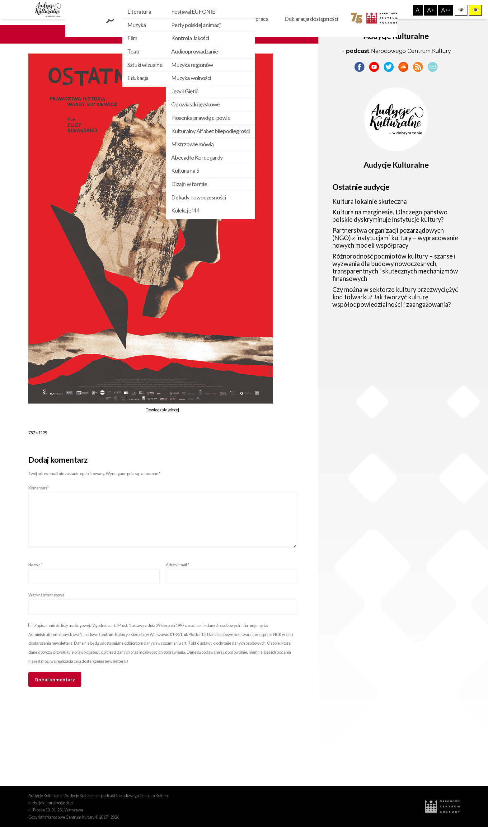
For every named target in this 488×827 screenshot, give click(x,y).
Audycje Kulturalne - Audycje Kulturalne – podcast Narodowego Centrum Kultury (98, 795)
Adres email (177, 564)
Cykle (202, 18)
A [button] (417, 10)
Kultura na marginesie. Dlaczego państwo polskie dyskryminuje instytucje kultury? (390, 215)
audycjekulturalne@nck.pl (50, 802)
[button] (461, 10)
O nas (229, 18)
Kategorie (169, 18)
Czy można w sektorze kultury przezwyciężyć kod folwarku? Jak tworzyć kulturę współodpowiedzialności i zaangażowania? (395, 297)
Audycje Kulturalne (396, 164)
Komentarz (39, 487)
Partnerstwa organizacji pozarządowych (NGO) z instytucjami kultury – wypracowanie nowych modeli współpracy (395, 238)
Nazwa (35, 564)
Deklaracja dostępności (311, 18)
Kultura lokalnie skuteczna (369, 201)
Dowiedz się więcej (162, 409)
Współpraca (260, 18)
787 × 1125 (37, 432)
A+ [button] (430, 10)
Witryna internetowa (46, 594)
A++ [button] (445, 10)
